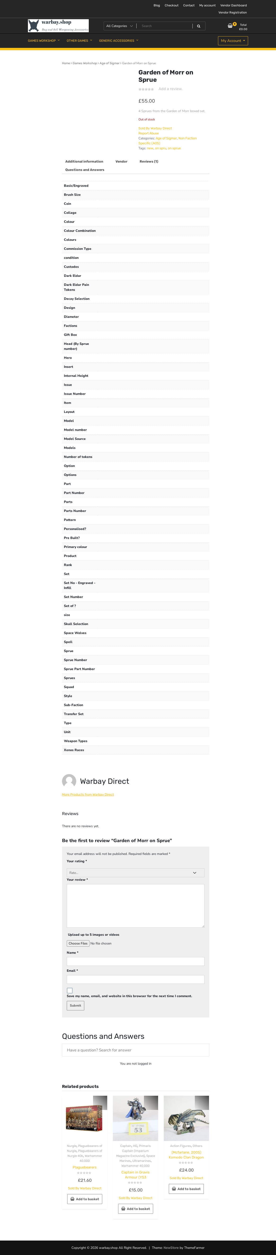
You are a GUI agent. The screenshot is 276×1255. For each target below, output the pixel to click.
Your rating (77, 861)
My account (207, 5)
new (150, 148)
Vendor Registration (232, 12)
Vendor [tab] (121, 162)
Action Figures (180, 1146)
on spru (160, 148)
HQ (135, 1146)
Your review (77, 879)
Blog (157, 5)
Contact (189, 5)
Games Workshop (85, 63)
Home (66, 63)
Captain (125, 1146)
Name (72, 952)
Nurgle (71, 1146)
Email (72, 970)
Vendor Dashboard (233, 5)
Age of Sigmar (110, 63)
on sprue (174, 148)
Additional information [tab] (84, 162)
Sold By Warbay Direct (155, 128)
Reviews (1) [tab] (149, 162)
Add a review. (171, 89)
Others (197, 1146)
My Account (231, 40)
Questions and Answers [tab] (84, 170)
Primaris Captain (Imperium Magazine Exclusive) (133, 1151)
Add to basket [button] (87, 1199)
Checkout (171, 5)
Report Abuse (148, 133)
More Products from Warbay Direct (88, 795)
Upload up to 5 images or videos (93, 934)
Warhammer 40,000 (135, 1166)
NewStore (171, 1248)
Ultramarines (141, 1161)
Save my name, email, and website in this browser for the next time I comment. (129, 996)
